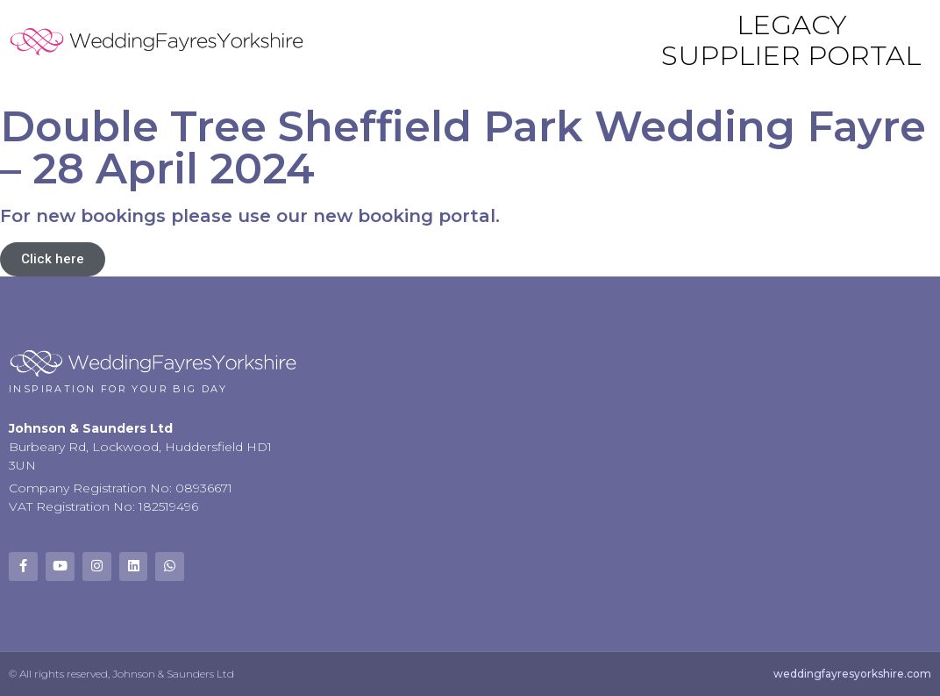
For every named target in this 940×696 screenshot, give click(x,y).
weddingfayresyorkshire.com (852, 673)
